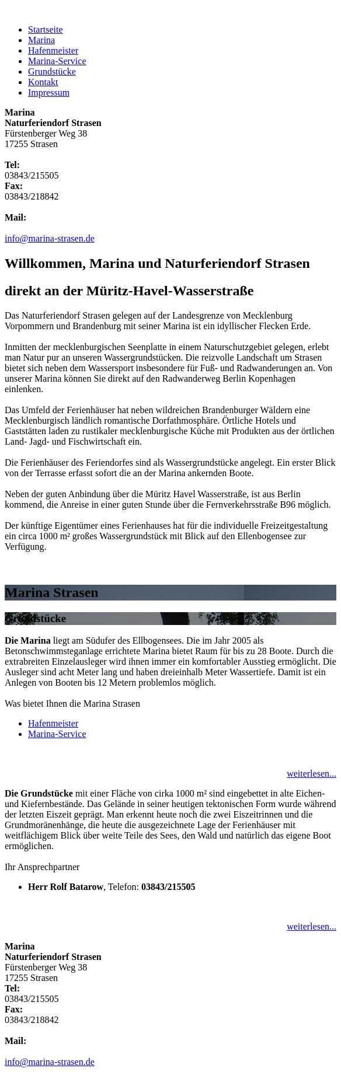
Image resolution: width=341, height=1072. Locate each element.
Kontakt (43, 82)
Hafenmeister (53, 50)
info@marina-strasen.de (50, 238)
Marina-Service (57, 61)
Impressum (48, 92)
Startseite (45, 29)
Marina (41, 40)
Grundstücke (52, 71)
